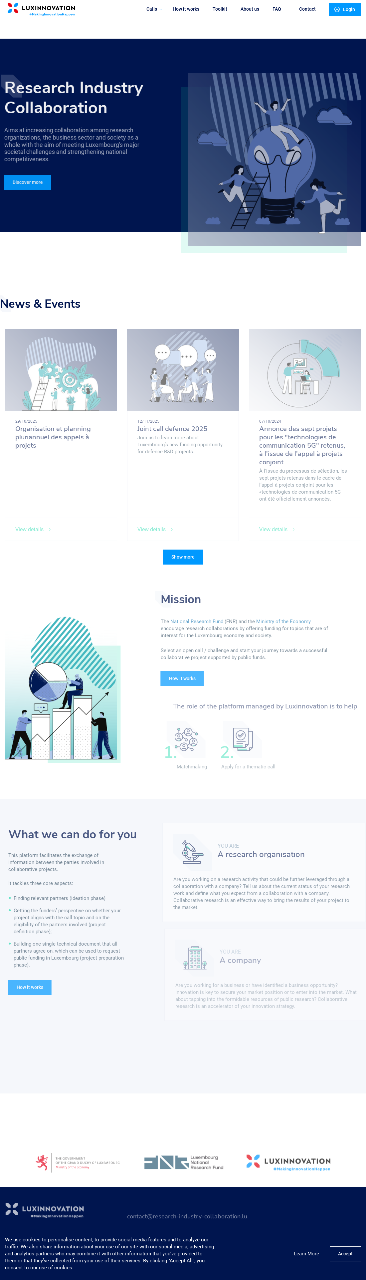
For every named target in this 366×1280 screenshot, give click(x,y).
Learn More (306, 1254)
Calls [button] (149, 15)
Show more (183, 557)
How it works (181, 15)
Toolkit (215, 15)
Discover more (26, 182)
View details (33, 533)
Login (340, 16)
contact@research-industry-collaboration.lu (187, 1220)
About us (245, 15)
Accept (345, 1253)
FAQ (272, 15)
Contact (302, 15)
